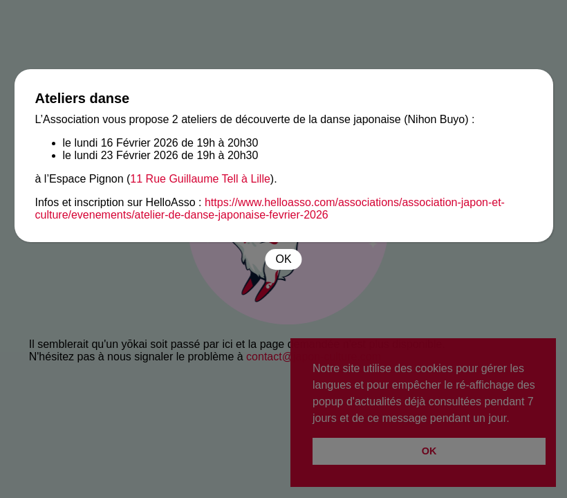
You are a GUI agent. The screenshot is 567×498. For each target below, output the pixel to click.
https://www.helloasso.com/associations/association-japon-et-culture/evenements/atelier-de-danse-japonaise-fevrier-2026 (270, 208)
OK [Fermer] (283, 259)
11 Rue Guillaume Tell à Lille (200, 179)
